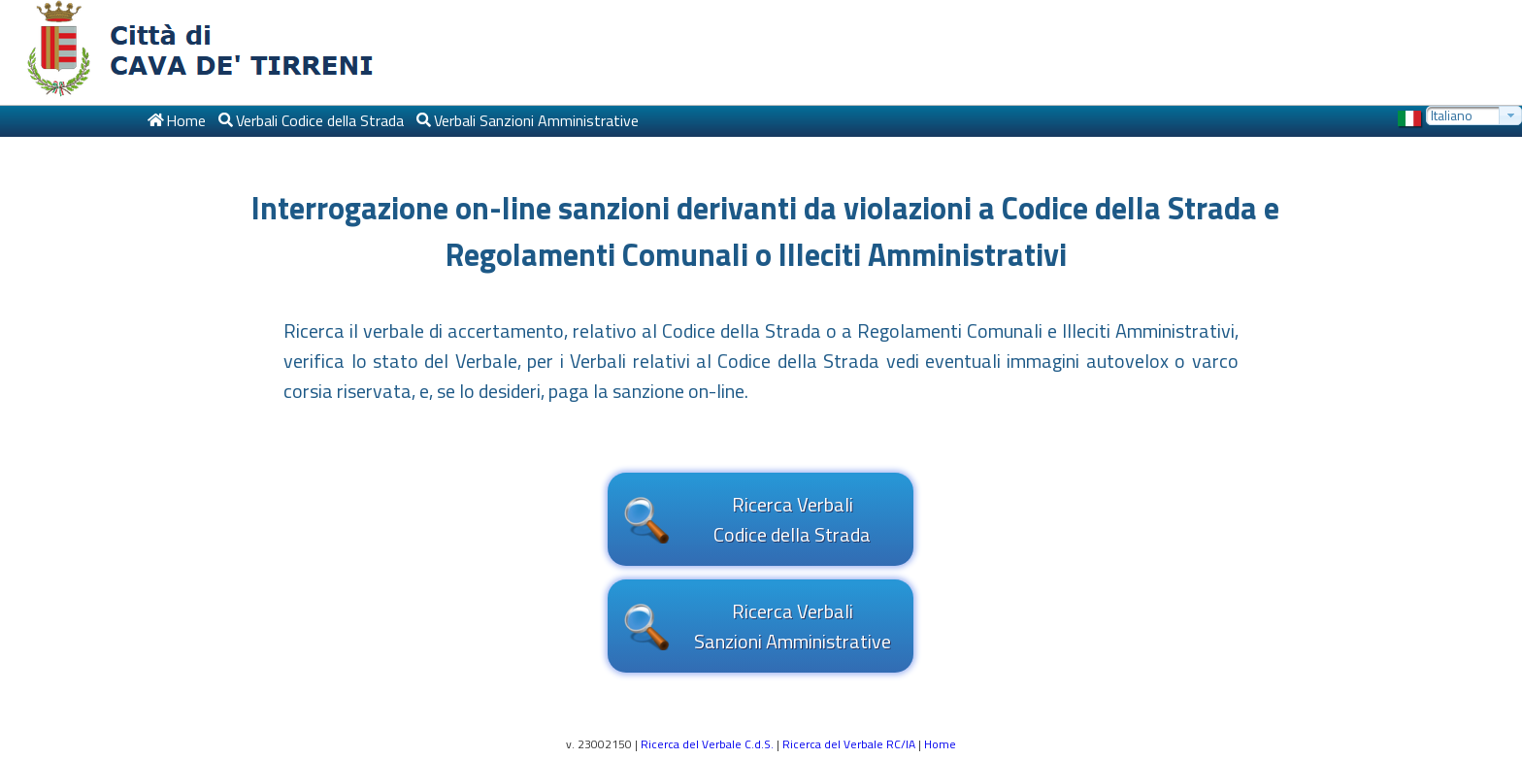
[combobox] (1474, 115)
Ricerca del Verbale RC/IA (848, 744)
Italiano (1451, 115)
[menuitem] (176, 121)
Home (940, 744)
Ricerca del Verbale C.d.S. (707, 744)
